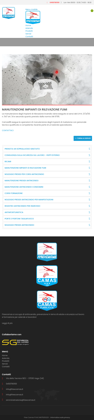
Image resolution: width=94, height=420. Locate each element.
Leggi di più (7, 323)
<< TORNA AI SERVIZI (83, 138)
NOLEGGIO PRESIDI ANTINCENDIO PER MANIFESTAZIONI (29, 199)
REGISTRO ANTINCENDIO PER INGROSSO (22, 206)
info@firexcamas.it (14, 389)
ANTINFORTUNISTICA (14, 212)
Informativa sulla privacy (60, 417)
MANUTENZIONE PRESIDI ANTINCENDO (21, 180)
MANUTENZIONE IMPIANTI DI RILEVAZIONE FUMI (25, 168)
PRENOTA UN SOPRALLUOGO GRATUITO (22, 148)
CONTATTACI (8, 130)
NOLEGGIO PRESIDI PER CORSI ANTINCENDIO (24, 174)
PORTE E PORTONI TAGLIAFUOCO (19, 218)
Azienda (29, 28)
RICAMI (8, 161)
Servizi (28, 33)
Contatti (29, 36)
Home (28, 25)
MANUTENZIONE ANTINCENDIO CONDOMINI (24, 187)
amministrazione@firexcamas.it (20, 400)
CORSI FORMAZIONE (14, 193)
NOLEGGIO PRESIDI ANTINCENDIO (19, 225)
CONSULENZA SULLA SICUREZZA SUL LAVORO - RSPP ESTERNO (32, 155)
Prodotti (29, 31)
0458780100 (54, 2)
